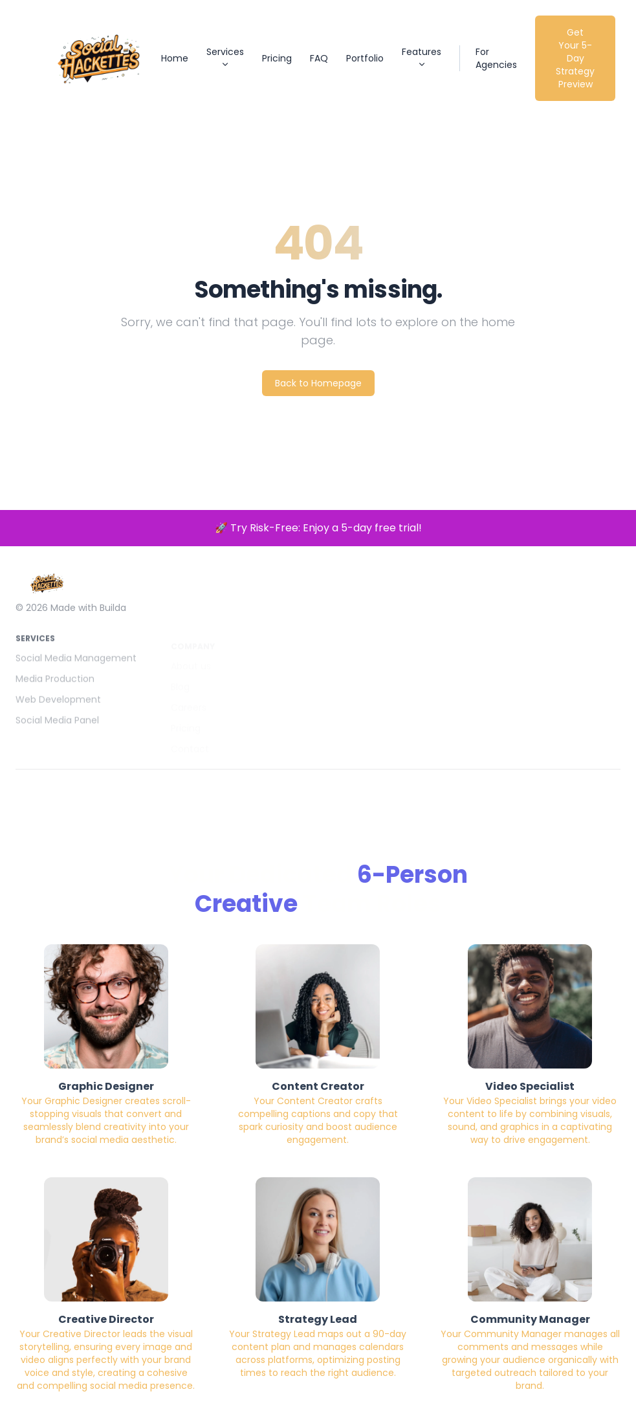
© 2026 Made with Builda (71, 618)
